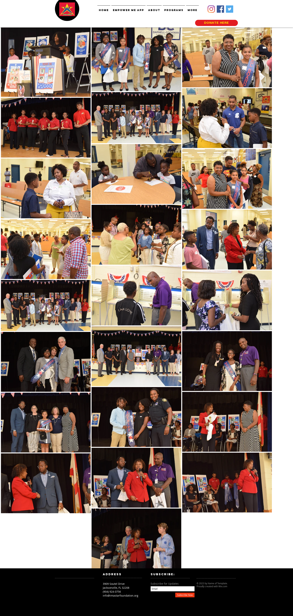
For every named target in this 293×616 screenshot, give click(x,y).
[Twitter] (229, 9)
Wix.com (222, 586)
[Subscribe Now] (185, 595)
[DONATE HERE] (216, 23)
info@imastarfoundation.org (120, 595)
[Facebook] (220, 9)
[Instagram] (211, 9)
